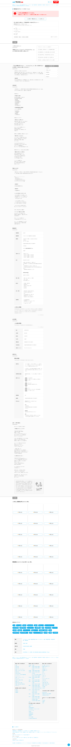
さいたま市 (34, 674)
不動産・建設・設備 (45, 682)
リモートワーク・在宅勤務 (38, 632)
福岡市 (36, 700)
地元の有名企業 (15, 627)
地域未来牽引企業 (23, 627)
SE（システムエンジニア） (49, 625)
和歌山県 (39, 686)
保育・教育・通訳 (18, 673)
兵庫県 (33, 686)
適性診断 (35, 730)
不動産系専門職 (39, 657)
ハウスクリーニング (27, 630)
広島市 (36, 692)
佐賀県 (36, 696)
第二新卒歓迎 (25, 652)
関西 (29, 685)
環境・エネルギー (45, 685)
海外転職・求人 (36, 737)
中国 (29, 689)
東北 (29, 666)
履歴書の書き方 (15, 730)
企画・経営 (17, 666)
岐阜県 (33, 681)
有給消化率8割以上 (31, 707)
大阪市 (26, 643)
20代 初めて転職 (48, 627)
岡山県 (39, 689)
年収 (21, 732)
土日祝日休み (55, 632)
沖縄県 (36, 699)
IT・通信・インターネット (46, 665)
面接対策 (30, 732)
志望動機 (31, 730)
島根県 (36, 689)
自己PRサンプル (27, 730)
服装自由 (40, 652)
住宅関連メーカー (45, 669)
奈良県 (36, 686)
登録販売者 (20, 630)
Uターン (39, 730)
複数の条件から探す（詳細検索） (47, 693)
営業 (16, 665)
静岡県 (36, 681)
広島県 (33, 691)
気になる (20, 512)
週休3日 (36, 625)
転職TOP (13, 657)
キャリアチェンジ (30, 627)
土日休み (44, 700)
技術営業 (14, 630)
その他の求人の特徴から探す (33, 718)
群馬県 (39, 670)
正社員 (31, 632)
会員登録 (56, 2)
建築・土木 (17, 681)
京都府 (36, 685)
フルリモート (55, 627)
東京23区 (40, 674)
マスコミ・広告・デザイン (46, 678)
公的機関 (44, 686)
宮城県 (39, 666)
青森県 (33, 666)
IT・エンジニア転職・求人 (16, 737)
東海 (29, 681)
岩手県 (36, 666)
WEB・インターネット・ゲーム (20, 677)
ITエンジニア (17, 678)
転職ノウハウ (34, 732)
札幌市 (33, 665)
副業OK (30, 711)
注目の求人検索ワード (24, 632)
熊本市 (39, 700)
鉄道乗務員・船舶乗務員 (43, 630)
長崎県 (39, 696)
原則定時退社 (37, 652)
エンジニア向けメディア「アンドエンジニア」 (51, 732)
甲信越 (30, 677)
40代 (14, 625)
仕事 (27, 732)
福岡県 (33, 696)
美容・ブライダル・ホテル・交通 (20, 670)
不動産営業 (26, 640)
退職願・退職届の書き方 (16, 732)
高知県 (33, 695)
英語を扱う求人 (22, 740)
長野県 (39, 677)
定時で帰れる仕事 (16, 632)
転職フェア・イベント (41, 732)
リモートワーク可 (31, 710)
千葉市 (37, 674)
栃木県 (36, 670)
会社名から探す (45, 692)
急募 (29, 706)
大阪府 (24, 643)
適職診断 (24, 732)
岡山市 (33, 692)
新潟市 (33, 678)
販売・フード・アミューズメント (20, 669)
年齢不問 (24, 625)
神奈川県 (34, 673)
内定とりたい (41, 625)
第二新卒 (45, 632)
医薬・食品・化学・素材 (19, 682)
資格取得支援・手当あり (46, 652)
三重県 (33, 682)
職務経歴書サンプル (21, 730)
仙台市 (33, 669)
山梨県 (36, 677)
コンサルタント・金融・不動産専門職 (44, 639)
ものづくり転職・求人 (24, 737)
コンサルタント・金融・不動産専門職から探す (30, 639)
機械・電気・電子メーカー (46, 666)
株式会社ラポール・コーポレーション (50, 657)
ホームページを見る (28, 402)
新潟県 (33, 677)
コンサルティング (45, 681)
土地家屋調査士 (37, 627)
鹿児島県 (34, 699)
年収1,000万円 (30, 625)
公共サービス (17, 685)
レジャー (44, 674)
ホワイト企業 (19, 625)
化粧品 (50, 630)
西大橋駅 (27, 646)
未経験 (50, 632)
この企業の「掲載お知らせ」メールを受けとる (35, 18)
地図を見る (26, 408)
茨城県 (33, 670)
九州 (29, 696)
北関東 (30, 670)
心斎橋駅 (30, 646)
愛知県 (39, 681)
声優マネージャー (34, 630)
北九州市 (34, 700)
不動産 (24, 649)
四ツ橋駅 (24, 646)
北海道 (30, 665)
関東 (43, 627)
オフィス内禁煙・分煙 (30, 652)
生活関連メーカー (45, 670)
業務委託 (17, 692)
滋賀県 (33, 685)
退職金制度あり (31, 714)
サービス (44, 673)
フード (43, 677)
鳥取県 (33, 689)
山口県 (36, 691)
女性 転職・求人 (30, 737)
